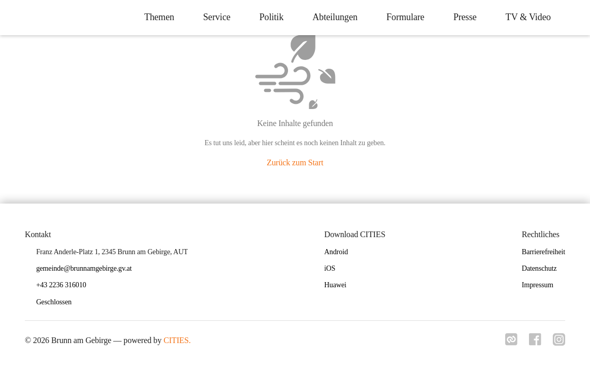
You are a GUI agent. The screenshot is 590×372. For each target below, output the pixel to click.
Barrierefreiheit (543, 252)
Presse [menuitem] (463, 17)
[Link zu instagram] (559, 342)
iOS (329, 268)
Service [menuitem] (215, 17)
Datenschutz (539, 268)
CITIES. (177, 340)
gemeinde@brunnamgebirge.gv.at (84, 268)
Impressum (537, 285)
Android (336, 252)
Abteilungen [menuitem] (332, 17)
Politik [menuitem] (269, 17)
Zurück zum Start (295, 162)
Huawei (335, 285)
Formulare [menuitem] (403, 17)
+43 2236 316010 (61, 285)
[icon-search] (572, 17)
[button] (58, 302)
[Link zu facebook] (534, 342)
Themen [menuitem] (157, 17)
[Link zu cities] (509, 342)
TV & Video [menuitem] (526, 17)
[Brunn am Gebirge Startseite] (15, 17)
